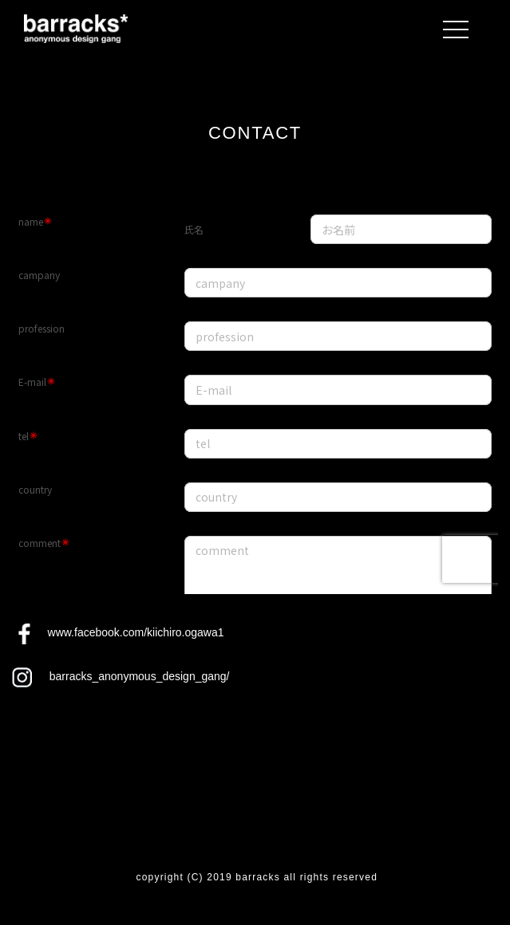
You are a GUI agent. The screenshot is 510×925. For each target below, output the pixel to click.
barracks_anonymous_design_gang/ (139, 676)
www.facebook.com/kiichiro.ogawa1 (136, 632)
